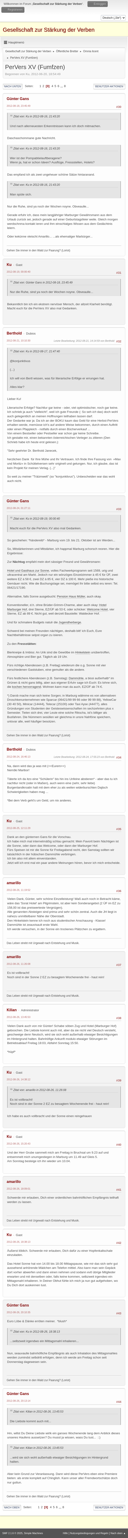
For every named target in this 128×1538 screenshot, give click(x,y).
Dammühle (76, 678)
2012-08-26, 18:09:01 (18, 1188)
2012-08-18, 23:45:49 (18, 105)
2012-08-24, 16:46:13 (18, 756)
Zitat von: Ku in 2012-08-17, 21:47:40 (36, 351)
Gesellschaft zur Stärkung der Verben (49, 30)
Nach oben (12, 1507)
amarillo (14, 883)
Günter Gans (18, 99)
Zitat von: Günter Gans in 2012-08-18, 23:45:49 (43, 282)
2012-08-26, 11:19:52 (18, 890)
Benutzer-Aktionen (109, 86)
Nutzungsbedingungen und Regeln (89, 1533)
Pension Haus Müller (71, 596)
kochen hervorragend (26, 686)
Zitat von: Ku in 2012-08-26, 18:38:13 (36, 1331)
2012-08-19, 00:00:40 (18, 271)
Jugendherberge (70, 622)
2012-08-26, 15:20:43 (18, 1143)
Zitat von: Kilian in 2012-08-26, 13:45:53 (38, 1411)
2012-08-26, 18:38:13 (18, 1241)
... (62, 86)
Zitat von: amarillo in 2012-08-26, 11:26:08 (39, 1090)
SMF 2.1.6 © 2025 (12, 1533)
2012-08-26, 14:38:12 (18, 1079)
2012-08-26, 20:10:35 (18, 1312)
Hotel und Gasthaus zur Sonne (28, 570)
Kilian (12, 1010)
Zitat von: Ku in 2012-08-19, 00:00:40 (36, 518)
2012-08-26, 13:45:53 (18, 1017)
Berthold (14, 333)
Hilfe (65, 1533)
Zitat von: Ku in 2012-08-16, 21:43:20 (36, 116)
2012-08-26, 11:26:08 (18, 963)
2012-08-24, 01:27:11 (18, 508)
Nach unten (12, 86)
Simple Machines (33, 1533)
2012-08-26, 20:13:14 (18, 1400)
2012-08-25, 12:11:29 (18, 828)
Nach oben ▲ (118, 1533)
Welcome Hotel (97, 609)
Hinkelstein (82, 652)
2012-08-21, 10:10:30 (18, 340)
